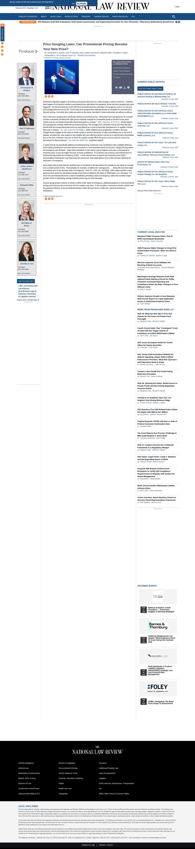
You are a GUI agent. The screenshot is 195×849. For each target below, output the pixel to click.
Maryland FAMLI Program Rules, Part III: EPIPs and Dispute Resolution (155, 237)
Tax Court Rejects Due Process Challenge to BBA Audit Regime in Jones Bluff (157, 434)
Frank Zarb (143, 347)
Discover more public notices (148, 191)
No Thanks (81, 4)
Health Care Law (65, 789)
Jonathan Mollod (145, 426)
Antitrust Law (23, 768)
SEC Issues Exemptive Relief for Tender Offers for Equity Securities (155, 343)
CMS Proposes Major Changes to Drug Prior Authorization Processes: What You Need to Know (156, 250)
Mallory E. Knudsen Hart (158, 414)
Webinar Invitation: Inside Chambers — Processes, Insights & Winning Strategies (161, 610)
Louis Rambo (153, 347)
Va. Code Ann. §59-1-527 (78, 140)
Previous (176, 22)
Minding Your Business (87, 55)
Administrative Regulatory (121, 68)
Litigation (102, 778)
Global (61, 783)
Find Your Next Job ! (26, 281)
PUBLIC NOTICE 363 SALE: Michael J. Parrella (156, 104)
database (44, 811)
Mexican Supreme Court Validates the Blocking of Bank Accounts (154, 263)
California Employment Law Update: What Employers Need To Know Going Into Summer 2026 (161, 639)
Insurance (103, 763)
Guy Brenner (144, 414)
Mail (121, 87)
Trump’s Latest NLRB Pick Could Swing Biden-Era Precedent (154, 372)
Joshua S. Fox (145, 376)
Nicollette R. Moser (26, 224)
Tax (100, 789)
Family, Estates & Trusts (68, 773)
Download (125, 87)
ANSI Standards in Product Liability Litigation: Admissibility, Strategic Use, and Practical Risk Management (160, 670)
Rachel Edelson (155, 479)
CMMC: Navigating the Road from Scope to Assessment (160, 702)
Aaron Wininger (145, 304)
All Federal (116, 77)
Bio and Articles (24, 100)
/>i (129, 87)
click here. (163, 838)
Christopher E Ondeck (27, 89)
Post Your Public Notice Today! (150, 89)
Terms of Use (112, 809)
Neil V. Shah (144, 336)
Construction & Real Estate (28, 789)
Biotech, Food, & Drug (27, 778)
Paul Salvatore (145, 502)
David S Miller (160, 438)
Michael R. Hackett (158, 321)
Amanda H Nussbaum (147, 438)
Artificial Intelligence (26, 763)
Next (179, 22)
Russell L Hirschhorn (147, 364)
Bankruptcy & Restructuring (29, 773)
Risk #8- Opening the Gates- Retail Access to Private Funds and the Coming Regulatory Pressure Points (157, 385)
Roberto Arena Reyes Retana (150, 267)
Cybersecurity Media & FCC (29, 794)
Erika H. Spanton (145, 289)
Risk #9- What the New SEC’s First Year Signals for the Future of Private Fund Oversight (154, 316)
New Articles (2, 33)
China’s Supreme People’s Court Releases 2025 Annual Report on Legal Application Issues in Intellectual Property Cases (156, 298)
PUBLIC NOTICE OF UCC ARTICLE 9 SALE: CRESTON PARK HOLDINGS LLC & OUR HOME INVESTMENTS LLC (157, 113)
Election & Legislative (67, 763)
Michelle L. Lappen (159, 403)
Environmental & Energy (68, 768)
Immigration (63, 794)
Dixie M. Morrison (158, 462)
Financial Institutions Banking (122, 74)
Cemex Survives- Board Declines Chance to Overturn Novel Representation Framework (156, 498)
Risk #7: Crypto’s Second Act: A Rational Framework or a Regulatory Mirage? (155, 446)
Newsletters (71, 17)
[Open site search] (173, 16)
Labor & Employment (107, 773)
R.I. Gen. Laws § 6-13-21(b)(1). (73, 130)
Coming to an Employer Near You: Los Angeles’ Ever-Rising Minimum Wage (154, 399)
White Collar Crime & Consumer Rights (114, 794)
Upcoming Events (147, 586)
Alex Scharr (153, 336)
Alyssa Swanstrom (156, 490)
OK (73, 4)
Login (177, 6)
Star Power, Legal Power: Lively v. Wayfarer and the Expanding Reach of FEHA (156, 458)
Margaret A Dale (145, 321)
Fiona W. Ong (144, 241)
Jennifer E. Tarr (27, 264)
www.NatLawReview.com (92, 811)
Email (22, 94)
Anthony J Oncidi (145, 403)
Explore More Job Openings (27, 300)
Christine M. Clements (147, 256)
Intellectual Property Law (108, 768)
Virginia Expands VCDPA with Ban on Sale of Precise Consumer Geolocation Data (157, 422)
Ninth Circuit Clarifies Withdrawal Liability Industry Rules (155, 487)
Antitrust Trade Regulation (121, 71)
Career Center (101, 17)
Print (117, 87)
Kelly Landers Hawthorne (27, 167)
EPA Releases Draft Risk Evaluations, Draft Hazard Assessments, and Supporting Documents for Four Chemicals (100, 22)
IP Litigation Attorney (27, 297)
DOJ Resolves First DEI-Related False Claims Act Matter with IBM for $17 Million (157, 410)
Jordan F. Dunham (157, 241)
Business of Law (24, 783)
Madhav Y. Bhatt (161, 256)
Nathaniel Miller (27, 185)
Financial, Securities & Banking (71, 778)
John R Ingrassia (26, 128)
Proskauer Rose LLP (68, 55)
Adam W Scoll (160, 364)
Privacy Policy (124, 809)
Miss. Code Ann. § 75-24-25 (109, 122)
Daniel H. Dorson (156, 376)
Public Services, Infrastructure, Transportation (116, 783)
